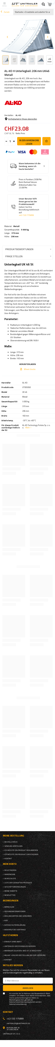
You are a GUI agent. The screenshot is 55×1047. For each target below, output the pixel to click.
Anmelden (28, 988)
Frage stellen (13, 256)
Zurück (5, 12)
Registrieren (10, 870)
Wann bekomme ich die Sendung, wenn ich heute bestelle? (29, 166)
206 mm (14, 236)
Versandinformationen (14, 911)
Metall (16, 226)
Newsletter (9, 895)
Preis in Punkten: (26, 179)
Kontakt (8, 858)
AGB (6, 920)
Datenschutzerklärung (15, 925)
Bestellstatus (10, 842)
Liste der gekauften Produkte (18, 883)
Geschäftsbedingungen (15, 887)
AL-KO (18, 115)
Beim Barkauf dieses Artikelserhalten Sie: (28, 183)
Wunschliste (10, 878)
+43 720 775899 (26, 215)
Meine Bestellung (13, 835)
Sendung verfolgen (13, 846)
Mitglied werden (13, 965)
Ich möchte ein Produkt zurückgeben (21, 854)
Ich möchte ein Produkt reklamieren (21, 850)
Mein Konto (10, 864)
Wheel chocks (29, 369)
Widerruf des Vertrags (15, 930)
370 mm (15, 233)
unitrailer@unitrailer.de (18, 1023)
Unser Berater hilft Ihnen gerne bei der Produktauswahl (30, 207)
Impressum (9, 907)
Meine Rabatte (10, 891)
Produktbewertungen (19, 249)
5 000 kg (25, 229)
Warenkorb (9, 874)
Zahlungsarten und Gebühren (18, 916)
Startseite (19, 12)
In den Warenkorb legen (29, 142)
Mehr (27, 427)
